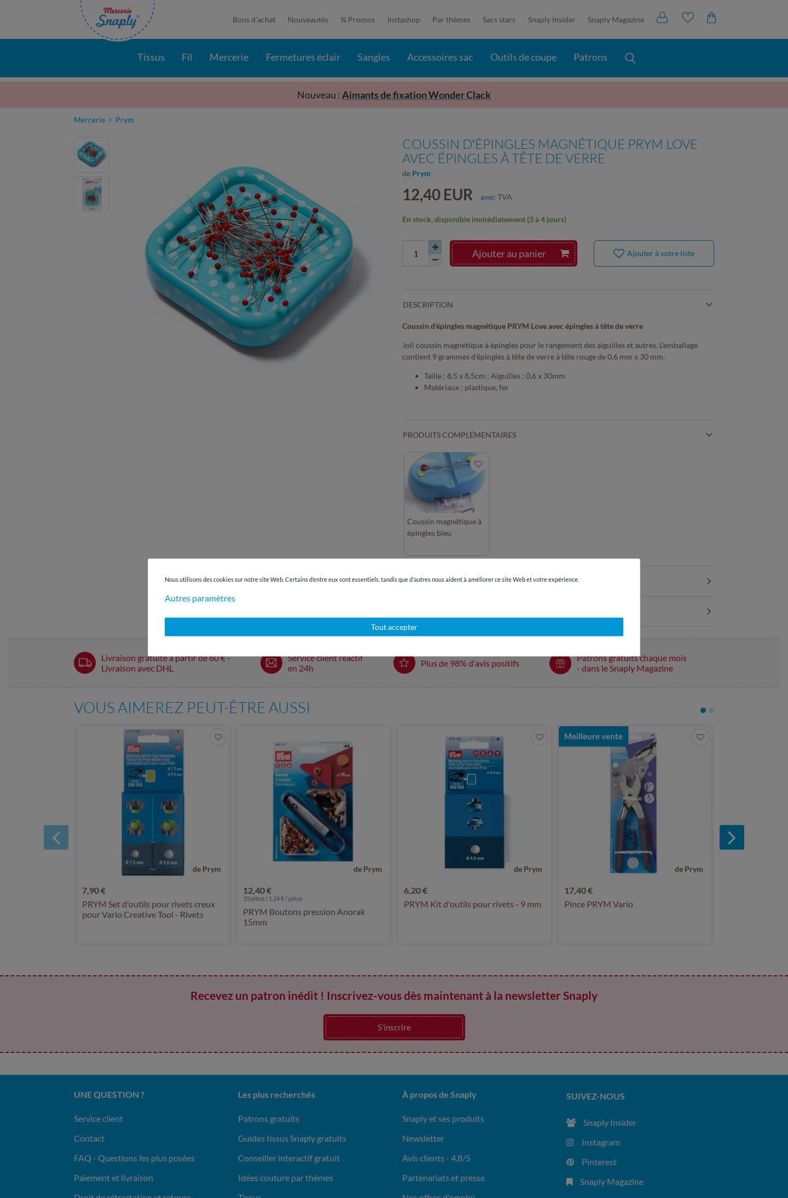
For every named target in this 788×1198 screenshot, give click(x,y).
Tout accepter (394, 627)
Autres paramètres (200, 598)
